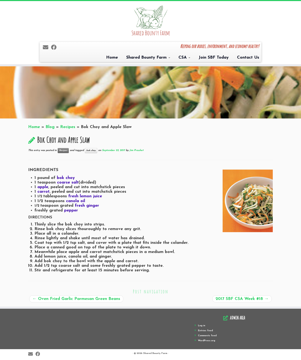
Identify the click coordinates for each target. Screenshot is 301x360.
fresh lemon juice (85, 196)
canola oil (75, 201)
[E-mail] (47, 48)
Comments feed (207, 336)
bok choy (91, 150)
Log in (201, 326)
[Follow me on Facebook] (55, 48)
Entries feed (205, 331)
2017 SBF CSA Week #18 (242, 299)
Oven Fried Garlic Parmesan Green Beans (76, 299)
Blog (50, 127)
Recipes (67, 127)
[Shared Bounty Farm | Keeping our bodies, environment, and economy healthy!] (150, 21)
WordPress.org (206, 341)
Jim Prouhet (136, 150)
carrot (43, 192)
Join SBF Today (214, 57)
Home (112, 57)
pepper (71, 210)
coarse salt (68, 182)
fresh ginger (87, 206)
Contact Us (248, 57)
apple (42, 187)
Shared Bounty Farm (148, 57)
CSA (184, 57)
